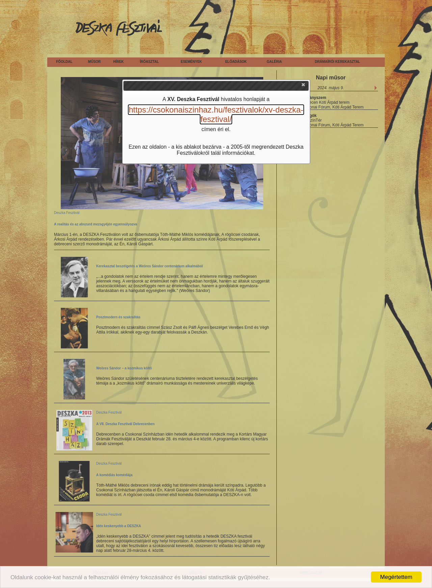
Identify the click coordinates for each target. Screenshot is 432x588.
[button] (303, 86)
